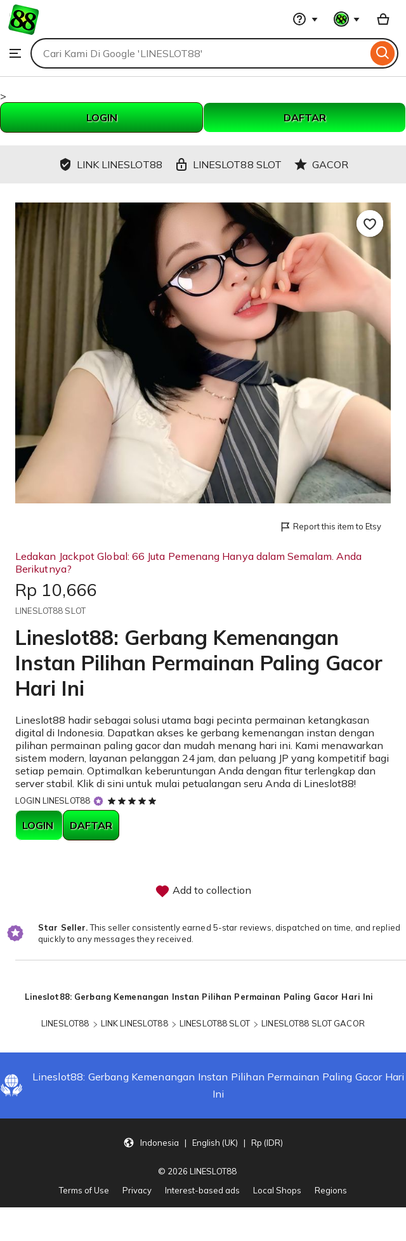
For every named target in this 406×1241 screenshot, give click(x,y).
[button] (203, 1142)
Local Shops (277, 1190)
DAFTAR (305, 117)
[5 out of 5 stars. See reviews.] (134, 800)
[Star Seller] (98, 801)
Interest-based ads (202, 1190)
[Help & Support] (305, 19)
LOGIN (101, 117)
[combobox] (198, 53)
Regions (331, 1190)
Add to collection (203, 891)
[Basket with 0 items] (383, 19)
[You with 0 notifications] (347, 19)
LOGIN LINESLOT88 (52, 800)
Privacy (137, 1190)
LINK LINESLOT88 (134, 1023)
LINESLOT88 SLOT (215, 1023)
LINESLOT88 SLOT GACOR (313, 1023)
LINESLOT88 (65, 1023)
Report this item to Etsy (330, 527)
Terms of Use (84, 1190)
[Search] (382, 53)
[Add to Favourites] (370, 223)
